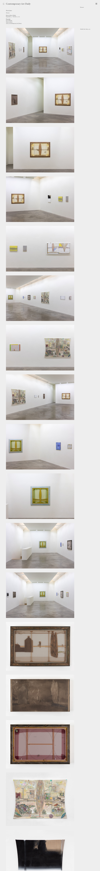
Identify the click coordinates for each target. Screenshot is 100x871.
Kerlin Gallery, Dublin (11, 15)
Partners (82, 7)
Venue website (9, 22)
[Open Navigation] (96, 3)
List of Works (9, 20)
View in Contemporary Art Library (14, 23)
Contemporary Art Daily (18, 4)
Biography (8, 19)
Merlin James (9, 10)
